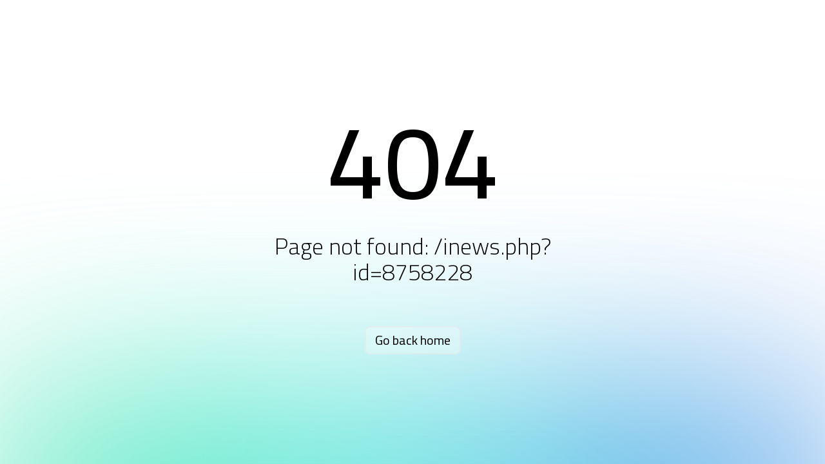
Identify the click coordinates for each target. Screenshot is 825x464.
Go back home (413, 340)
